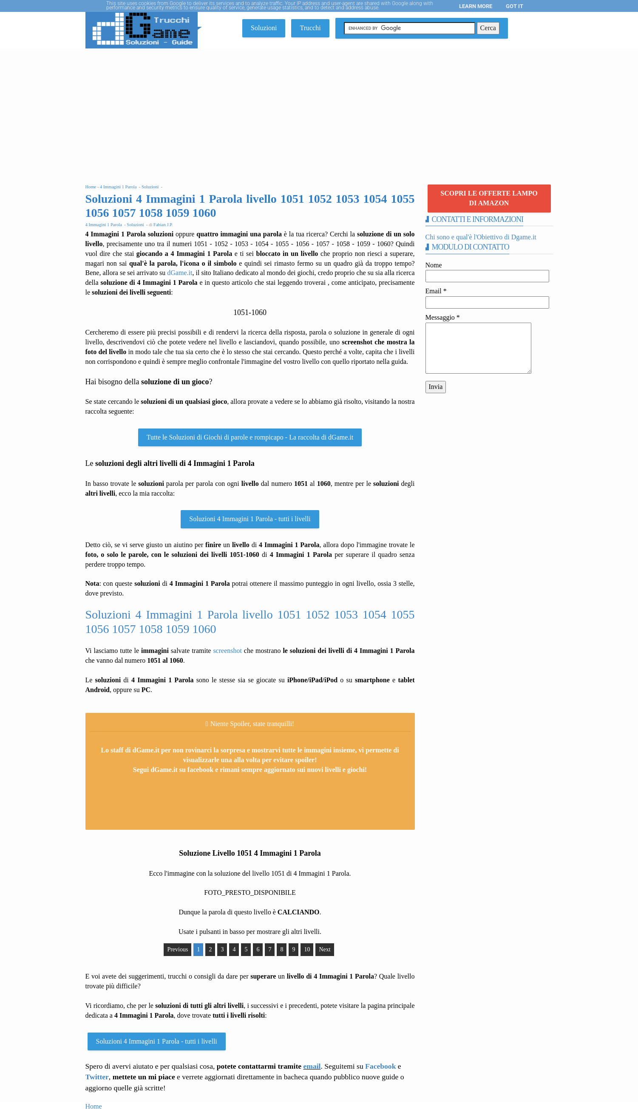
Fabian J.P (162, 224)
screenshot (227, 650)
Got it (514, 6)
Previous (177, 949)
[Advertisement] (319, 112)
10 (307, 949)
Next (324, 949)
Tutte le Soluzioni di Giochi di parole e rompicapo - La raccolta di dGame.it (250, 437)
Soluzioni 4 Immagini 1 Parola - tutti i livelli (249, 518)
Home (93, 1106)
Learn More (475, 6)
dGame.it (179, 272)
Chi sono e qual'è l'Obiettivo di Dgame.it (480, 237)
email (311, 1066)
